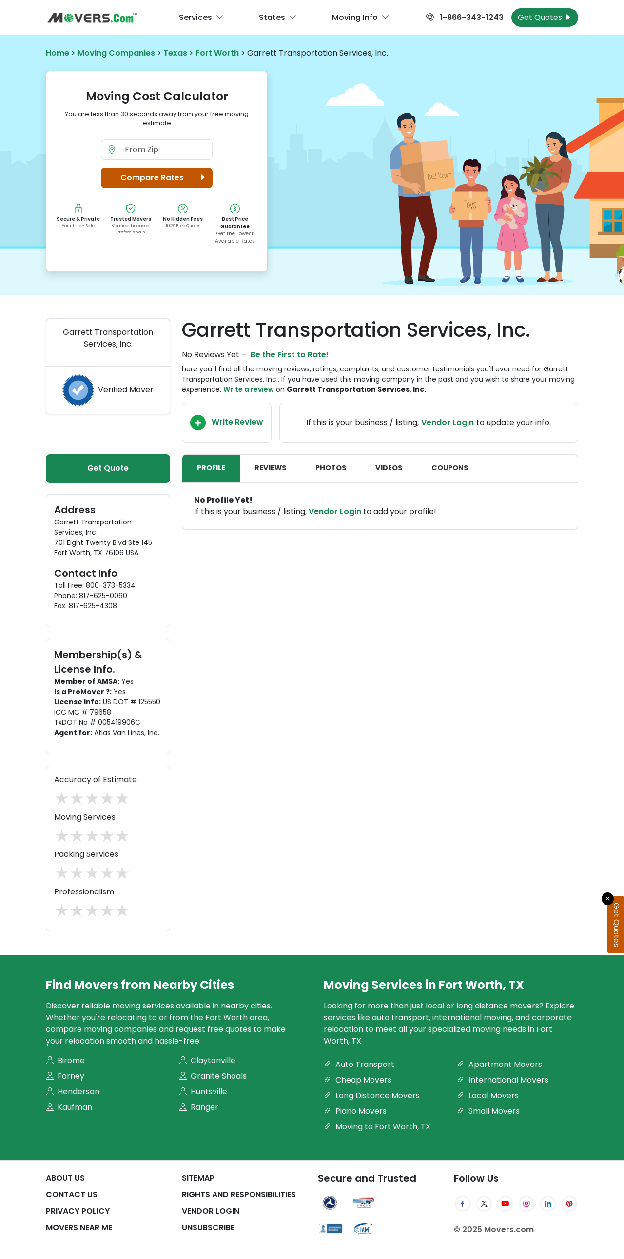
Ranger (198, 1107)
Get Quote (108, 468)
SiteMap (198, 1177)
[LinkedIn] (548, 1204)
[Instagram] (526, 1204)
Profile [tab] (211, 468)
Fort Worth (217, 52)
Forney (65, 1076)
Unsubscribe (208, 1227)
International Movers (502, 1079)
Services (201, 17)
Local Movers (488, 1095)
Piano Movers (355, 1111)
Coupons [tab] (449, 468)
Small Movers (488, 1111)
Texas (175, 52)
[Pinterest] (569, 1204)
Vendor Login (447, 422)
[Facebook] (462, 1204)
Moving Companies (116, 52)
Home (57, 52)
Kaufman (69, 1107)
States (278, 17)
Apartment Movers (499, 1064)
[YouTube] (505, 1204)
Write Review (226, 422)
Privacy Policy (78, 1211)
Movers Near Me (79, 1227)
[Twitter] (484, 1204)
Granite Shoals (213, 1076)
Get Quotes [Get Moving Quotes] (545, 17)
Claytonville (207, 1060)
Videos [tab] (388, 468)
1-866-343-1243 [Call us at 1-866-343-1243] (465, 17)
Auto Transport (359, 1064)
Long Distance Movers (372, 1095)
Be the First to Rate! (290, 354)
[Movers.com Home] (92, 17)
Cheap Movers (357, 1079)
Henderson (72, 1091)
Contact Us (72, 1194)
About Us (65, 1177)
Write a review (248, 389)
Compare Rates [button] (164, 178)
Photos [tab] (330, 468)
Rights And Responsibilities (239, 1194)
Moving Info (361, 17)
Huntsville (203, 1091)
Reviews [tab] (270, 468)
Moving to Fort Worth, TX (377, 1126)
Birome (65, 1060)
